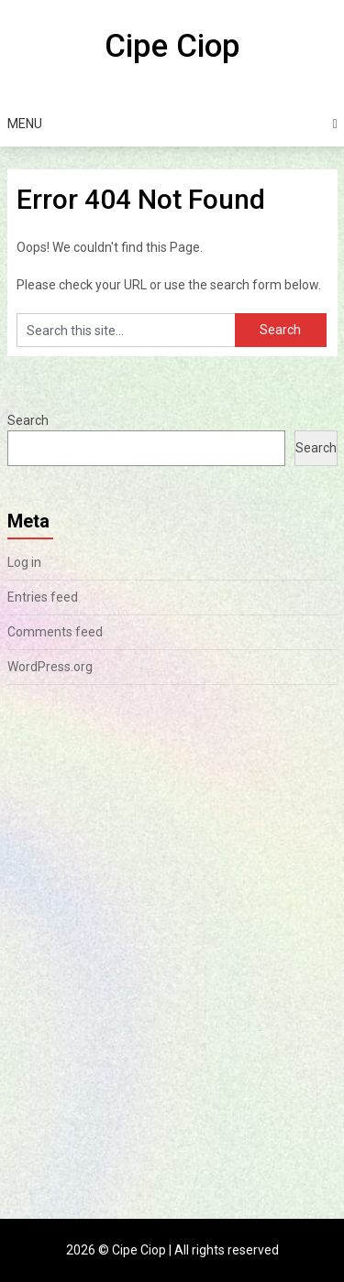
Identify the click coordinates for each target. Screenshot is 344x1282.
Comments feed (55, 632)
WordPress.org (50, 666)
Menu (24, 123)
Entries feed (42, 597)
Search (28, 420)
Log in (24, 562)
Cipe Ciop (172, 46)
